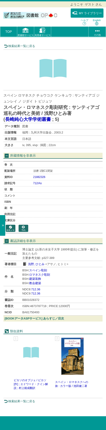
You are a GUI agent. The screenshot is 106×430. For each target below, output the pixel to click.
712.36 (35, 289)
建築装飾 (35, 278)
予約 (23, 228)
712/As (37, 183)
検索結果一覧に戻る (19, 46)
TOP (8, 31)
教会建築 (35, 283)
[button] (25, 33)
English (97, 22)
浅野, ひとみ (36, 264)
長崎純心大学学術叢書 (28, 119)
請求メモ (10, 228)
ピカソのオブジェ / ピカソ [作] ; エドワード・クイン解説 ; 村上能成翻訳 (31, 384)
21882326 (39, 177)
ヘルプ (84, 22)
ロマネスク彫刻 (39, 274)
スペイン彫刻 (38, 270)
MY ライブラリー (87, 13)
